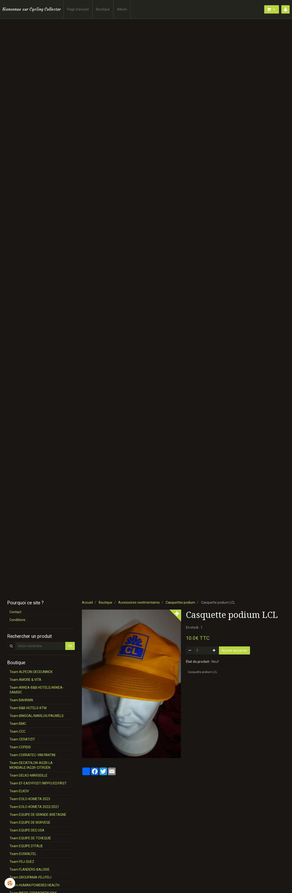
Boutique (103, 9)
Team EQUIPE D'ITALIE (26, 846)
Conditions (17, 620)
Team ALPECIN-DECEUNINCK (30, 672)
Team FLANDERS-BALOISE (29, 869)
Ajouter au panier (234, 650)
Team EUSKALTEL (22, 854)
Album (122, 9)
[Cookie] (10, 883)
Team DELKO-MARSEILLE (28, 775)
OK (70, 646)
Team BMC (17, 724)
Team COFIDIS (20, 747)
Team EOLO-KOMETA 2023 (29, 799)
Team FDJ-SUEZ (21, 862)
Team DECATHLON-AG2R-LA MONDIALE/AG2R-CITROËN (31, 765)
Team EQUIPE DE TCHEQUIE (30, 838)
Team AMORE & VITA (25, 680)
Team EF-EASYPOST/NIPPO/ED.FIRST (38, 783)
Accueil (87, 602)
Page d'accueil (78, 9)
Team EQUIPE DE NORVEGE (29, 822)
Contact (15, 612)
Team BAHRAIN (21, 700)
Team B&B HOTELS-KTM (28, 708)
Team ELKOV (19, 791)
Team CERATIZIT (22, 739)
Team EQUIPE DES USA (26, 830)
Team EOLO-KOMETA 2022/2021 (34, 807)
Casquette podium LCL (202, 672)
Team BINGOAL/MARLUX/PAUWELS (36, 716)
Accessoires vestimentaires (139, 602)
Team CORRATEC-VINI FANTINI (32, 755)
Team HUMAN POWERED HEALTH (34, 885)
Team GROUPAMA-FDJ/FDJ (30, 877)
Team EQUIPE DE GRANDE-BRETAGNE (37, 815)
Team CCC (17, 731)
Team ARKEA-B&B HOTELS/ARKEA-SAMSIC (36, 690)
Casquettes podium (180, 602)
